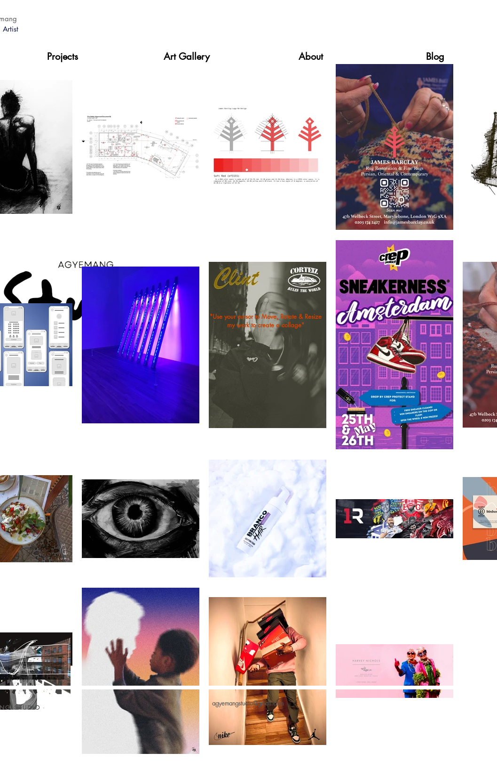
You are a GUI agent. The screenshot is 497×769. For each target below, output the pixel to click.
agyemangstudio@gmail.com (248, 703)
